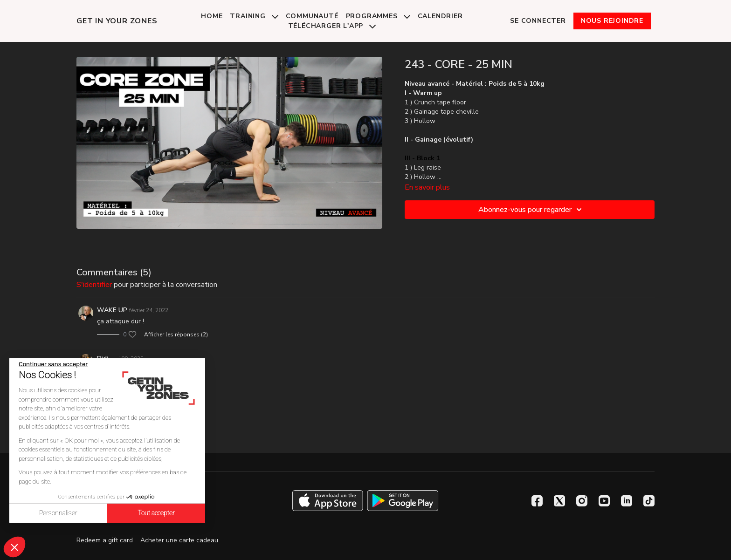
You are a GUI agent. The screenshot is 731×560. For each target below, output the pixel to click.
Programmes (378, 16)
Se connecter (538, 20)
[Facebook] (537, 500)
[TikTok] (649, 500)
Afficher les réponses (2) (176, 334)
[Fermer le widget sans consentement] (53, 364)
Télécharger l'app (332, 25)
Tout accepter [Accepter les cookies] (156, 513)
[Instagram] (581, 500)
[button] (14, 547)
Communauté (312, 16)
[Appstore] (327, 500)
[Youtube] (604, 500)
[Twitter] (559, 500)
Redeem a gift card (104, 540)
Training (254, 16)
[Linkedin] (626, 500)
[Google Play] (403, 500)
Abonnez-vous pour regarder (531, 209)
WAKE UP (112, 310)
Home (211, 16)
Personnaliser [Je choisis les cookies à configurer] (58, 513)
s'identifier (94, 285)
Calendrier (440, 16)
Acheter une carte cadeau (179, 540)
